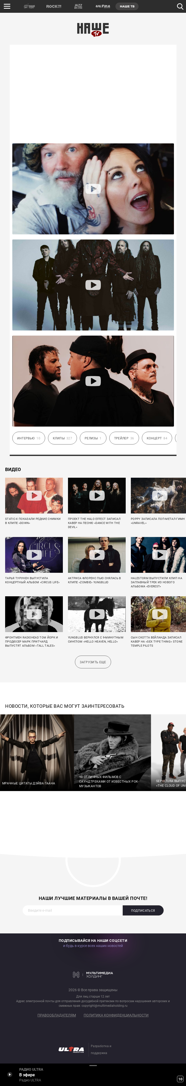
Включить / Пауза (10, 1074)
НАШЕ (29, 6)
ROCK (53, 6)
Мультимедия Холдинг (93, 974)
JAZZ (78, 6)
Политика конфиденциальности (116, 1015)
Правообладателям (56, 1015)
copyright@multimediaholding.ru (105, 1006)
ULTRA (102, 6)
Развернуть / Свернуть (93, 1065)
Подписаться (143, 910)
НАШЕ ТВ (127, 6)
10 (180, 1079)
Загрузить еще (93, 662)
